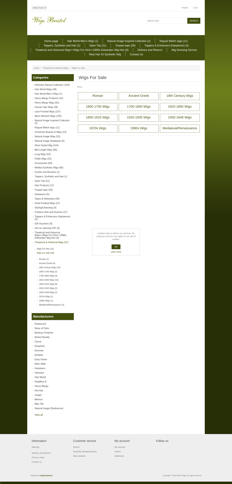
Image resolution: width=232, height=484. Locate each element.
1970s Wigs (97, 128)
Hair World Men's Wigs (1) (82, 41)
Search (76, 447)
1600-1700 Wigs (97, 106)
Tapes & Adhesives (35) (47, 198)
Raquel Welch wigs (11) (174, 41)
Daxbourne (40, 324)
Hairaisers (40, 368)
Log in (195, 8)
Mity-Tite (39, 404)
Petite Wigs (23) (43, 158)
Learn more (116, 252)
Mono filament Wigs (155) (48, 116)
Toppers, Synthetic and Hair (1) (62, 45)
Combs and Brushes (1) (47, 172)
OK (116, 247)
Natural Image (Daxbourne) (49, 408)
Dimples (39, 355)
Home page (51, 41)
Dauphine (40, 346)
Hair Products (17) (44, 185)
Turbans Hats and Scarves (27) (51, 212)
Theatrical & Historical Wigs (55, 68)
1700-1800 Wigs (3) (48, 276)
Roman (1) (44, 259)
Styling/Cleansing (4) (46, 207)
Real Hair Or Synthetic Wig (105, 54)
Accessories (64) (43, 163)
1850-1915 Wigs (97, 117)
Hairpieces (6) (42, 194)
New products (79, 456)
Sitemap (35, 447)
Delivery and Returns (150, 49)
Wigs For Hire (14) (45, 249)
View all (39, 415)
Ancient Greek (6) (47, 263)
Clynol (38, 341)
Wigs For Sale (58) (45, 253)
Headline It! (41, 381)
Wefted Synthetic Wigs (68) (49, 167)
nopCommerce (46, 476)
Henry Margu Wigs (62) (47, 102)
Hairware (39, 372)
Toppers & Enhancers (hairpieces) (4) (166, 45)
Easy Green (41, 359)
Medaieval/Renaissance (179, 128)
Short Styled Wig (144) (46, 145)
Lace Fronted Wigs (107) (48, 111)
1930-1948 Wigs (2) (48, 292)
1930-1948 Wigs (180, 117)
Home (36, 68)
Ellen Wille (40, 364)
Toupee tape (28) (125, 45)
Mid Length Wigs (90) (46, 150)
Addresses (119, 456)
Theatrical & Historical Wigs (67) (52, 242)
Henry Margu (41, 386)
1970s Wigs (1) (46, 296)
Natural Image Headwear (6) (50, 141)
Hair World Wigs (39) (46, 89)
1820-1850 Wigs (180, 106)
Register (185, 8)
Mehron (39, 399)
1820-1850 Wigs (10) (48, 280)
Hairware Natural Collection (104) (52, 85)
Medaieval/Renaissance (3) (51, 305)
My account (120, 447)
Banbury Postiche (44, 332)
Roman (97, 96)
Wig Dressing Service (184, 49)
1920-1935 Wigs (139, 117)
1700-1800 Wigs (139, 106)
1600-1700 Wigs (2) (48, 271)
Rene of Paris (42, 328)
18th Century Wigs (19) (49, 267)
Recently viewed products (85, 451)
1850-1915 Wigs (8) (48, 284)
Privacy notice (38, 457)
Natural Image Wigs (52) (47, 136)
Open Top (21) (97, 45)
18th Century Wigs (179, 96)
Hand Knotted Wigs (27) (47, 203)
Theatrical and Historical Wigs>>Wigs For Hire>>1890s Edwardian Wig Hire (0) (81, 49)
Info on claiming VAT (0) (47, 228)
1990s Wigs (138, 128)
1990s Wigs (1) (46, 300)
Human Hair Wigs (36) (46, 107)
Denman (39, 350)
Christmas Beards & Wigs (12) (50, 132)
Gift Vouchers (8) (43, 223)
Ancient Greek (138, 96)
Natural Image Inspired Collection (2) (128, 41)
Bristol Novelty (42, 337)
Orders (118, 451)
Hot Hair (39, 390)
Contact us (37, 462)
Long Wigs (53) (43, 154)
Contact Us (136, 54)
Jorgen (38, 395)
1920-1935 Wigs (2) (48, 288)
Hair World (40, 377)
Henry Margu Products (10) (49, 98)
